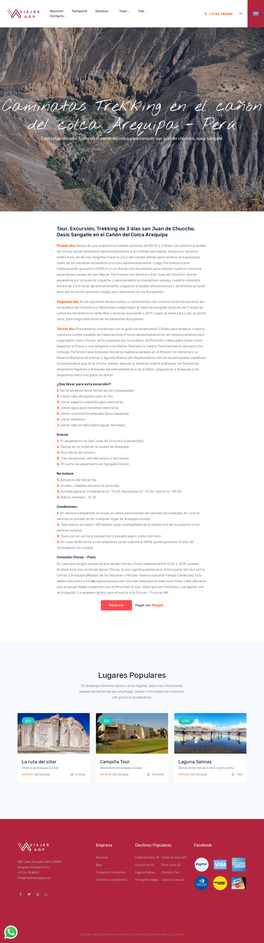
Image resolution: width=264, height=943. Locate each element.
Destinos (103, 11)
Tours (124, 11)
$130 (185, 721)
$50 (28, 721)
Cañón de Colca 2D (173, 857)
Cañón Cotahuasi (172, 880)
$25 (107, 721)
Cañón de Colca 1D (147, 857)
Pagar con (148, 605)
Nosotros (56, 11)
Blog (99, 865)
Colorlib (179, 934)
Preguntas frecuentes (111, 872)
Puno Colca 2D (171, 865)
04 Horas (158, 774)
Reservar (116, 605)
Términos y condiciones (111, 880)
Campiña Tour (170, 872)
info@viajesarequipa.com (34, 878)
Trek (142, 11)
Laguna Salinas (145, 872)
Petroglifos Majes (146, 880)
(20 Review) (42, 774)
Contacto (58, 16)
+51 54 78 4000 (28, 872)
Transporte (79, 11)
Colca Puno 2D (144, 865)
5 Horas (80, 774)
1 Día (239, 774)
